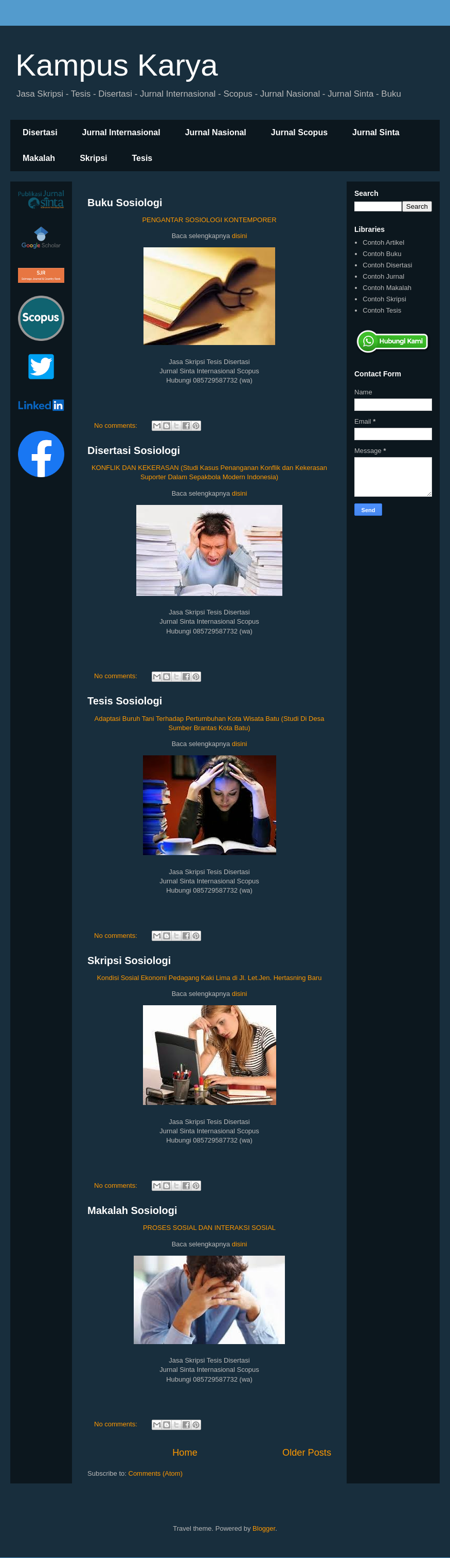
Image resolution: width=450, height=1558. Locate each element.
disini (239, 236)
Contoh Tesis (382, 310)
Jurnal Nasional (215, 132)
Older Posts (306, 1452)
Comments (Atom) (156, 1473)
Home (184, 1452)
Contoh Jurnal (383, 276)
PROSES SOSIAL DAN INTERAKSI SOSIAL (209, 1227)
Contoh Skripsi (384, 299)
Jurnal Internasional (121, 132)
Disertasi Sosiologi (133, 450)
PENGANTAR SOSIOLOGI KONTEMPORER (209, 220)
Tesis (142, 158)
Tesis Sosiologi (124, 700)
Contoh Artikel (383, 242)
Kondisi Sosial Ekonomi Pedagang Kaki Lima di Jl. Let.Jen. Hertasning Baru (209, 978)
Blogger (264, 1528)
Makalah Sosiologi (132, 1210)
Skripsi (93, 158)
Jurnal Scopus (299, 132)
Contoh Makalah (387, 288)
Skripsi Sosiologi (129, 960)
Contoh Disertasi (387, 265)
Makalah (39, 158)
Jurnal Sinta (376, 132)
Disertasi (40, 132)
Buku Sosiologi (125, 202)
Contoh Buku (382, 254)
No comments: (116, 425)
